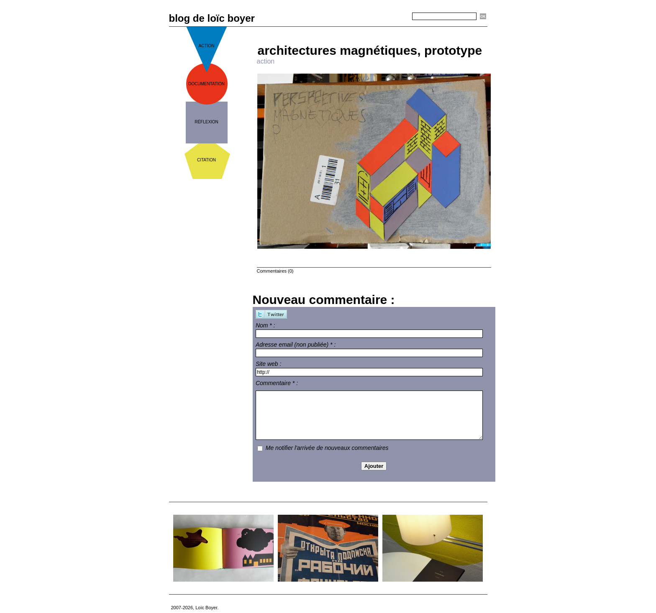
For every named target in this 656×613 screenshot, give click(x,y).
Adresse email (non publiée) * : (296, 344)
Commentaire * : (277, 383)
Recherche (397, 16)
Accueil (377, 30)
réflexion (206, 122)
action (207, 45)
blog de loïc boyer (212, 18)
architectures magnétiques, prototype (370, 50)
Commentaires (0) (275, 270)
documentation (206, 84)
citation (206, 160)
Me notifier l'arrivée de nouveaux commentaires (327, 447)
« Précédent (349, 30)
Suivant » (401, 30)
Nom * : (265, 325)
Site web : (268, 363)
